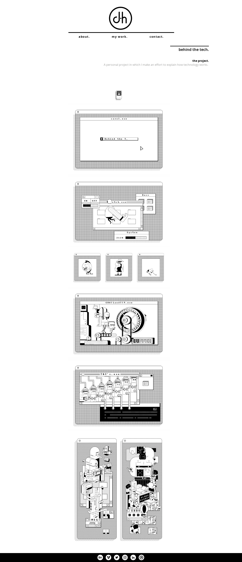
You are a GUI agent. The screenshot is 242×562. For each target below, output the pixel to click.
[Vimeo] (108, 557)
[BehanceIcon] (100, 557)
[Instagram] (125, 557)
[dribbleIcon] (141, 557)
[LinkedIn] (133, 557)
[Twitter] (116, 557)
